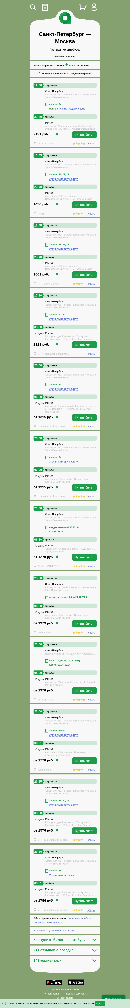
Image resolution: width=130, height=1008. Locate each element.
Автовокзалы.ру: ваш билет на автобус (54, 930)
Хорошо (100, 1003)
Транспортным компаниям (65, 989)
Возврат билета (65, 998)
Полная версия (51, 993)
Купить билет (84, 134)
